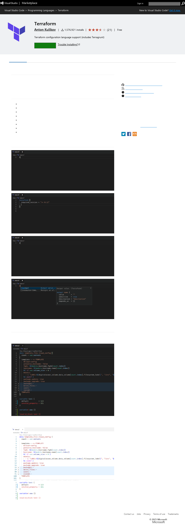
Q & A (59, 59)
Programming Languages (41, 10)
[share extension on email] (134, 135)
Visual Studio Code (14, 10)
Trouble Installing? (69, 44)
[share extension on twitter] (124, 135)
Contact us (129, 513)
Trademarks (173, 513)
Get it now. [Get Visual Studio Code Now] (174, 10)
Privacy (147, 513)
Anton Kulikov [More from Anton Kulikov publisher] (45, 29)
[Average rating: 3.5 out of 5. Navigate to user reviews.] (99, 30)
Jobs (139, 513)
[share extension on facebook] (129, 135)
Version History (40, 59)
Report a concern (148, 126)
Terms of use (159, 513)
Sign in (140, 3)
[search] (164, 4)
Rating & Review (79, 59)
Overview (18, 58)
